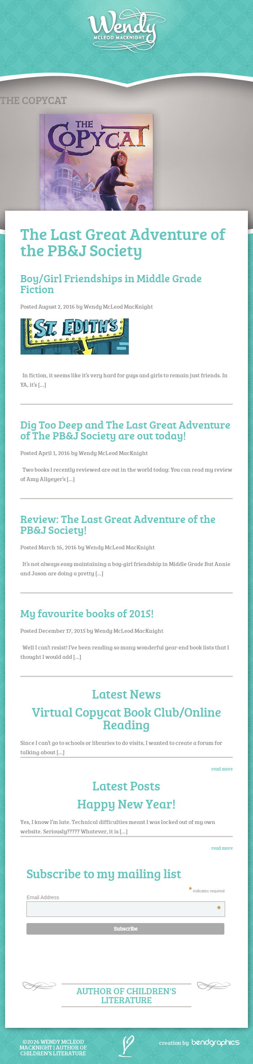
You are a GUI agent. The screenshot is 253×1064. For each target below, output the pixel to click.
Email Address (123, 897)
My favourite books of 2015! (87, 613)
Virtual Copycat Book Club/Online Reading (126, 718)
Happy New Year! (126, 803)
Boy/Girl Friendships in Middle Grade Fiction (111, 283)
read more (222, 768)
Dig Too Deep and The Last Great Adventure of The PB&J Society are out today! (125, 430)
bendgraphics (213, 1042)
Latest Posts (126, 785)
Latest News (126, 694)
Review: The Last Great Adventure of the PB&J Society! (118, 524)
